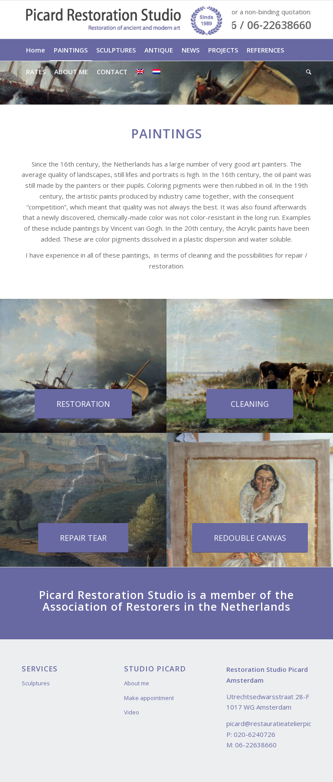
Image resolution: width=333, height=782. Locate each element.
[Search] (306, 71)
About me (136, 683)
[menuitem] (35, 50)
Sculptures (36, 683)
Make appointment (149, 698)
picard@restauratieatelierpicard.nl (276, 723)
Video (131, 712)
